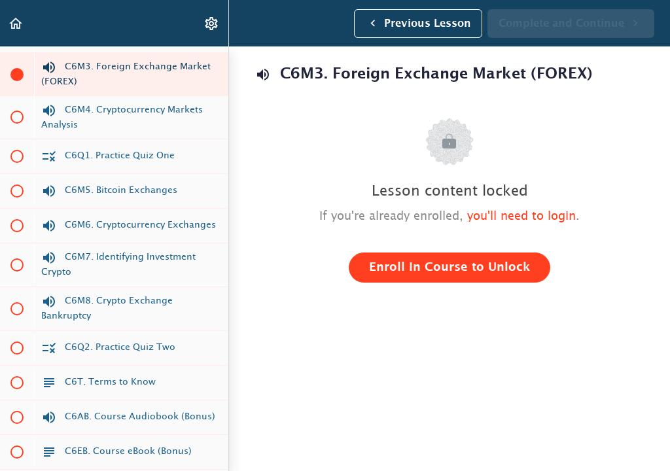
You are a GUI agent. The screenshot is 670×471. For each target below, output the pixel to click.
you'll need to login (521, 216)
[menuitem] (212, 23)
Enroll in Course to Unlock (449, 267)
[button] (16, 23)
